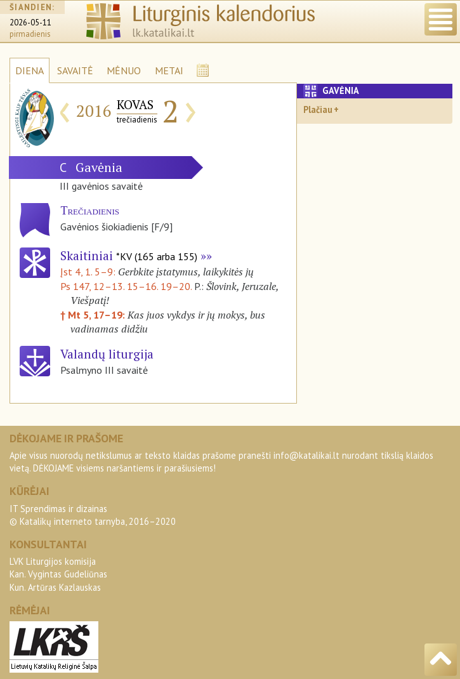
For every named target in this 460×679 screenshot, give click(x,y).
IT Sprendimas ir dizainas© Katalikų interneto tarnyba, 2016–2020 (93, 515)
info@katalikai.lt (306, 455)
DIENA (29, 70)
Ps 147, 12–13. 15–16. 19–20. (126, 286)
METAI (169, 70)
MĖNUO (124, 70)
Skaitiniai (128, 255)
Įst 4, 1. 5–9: (89, 271)
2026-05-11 (30, 22)
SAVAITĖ (75, 70)
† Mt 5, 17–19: (94, 314)
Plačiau (317, 109)
